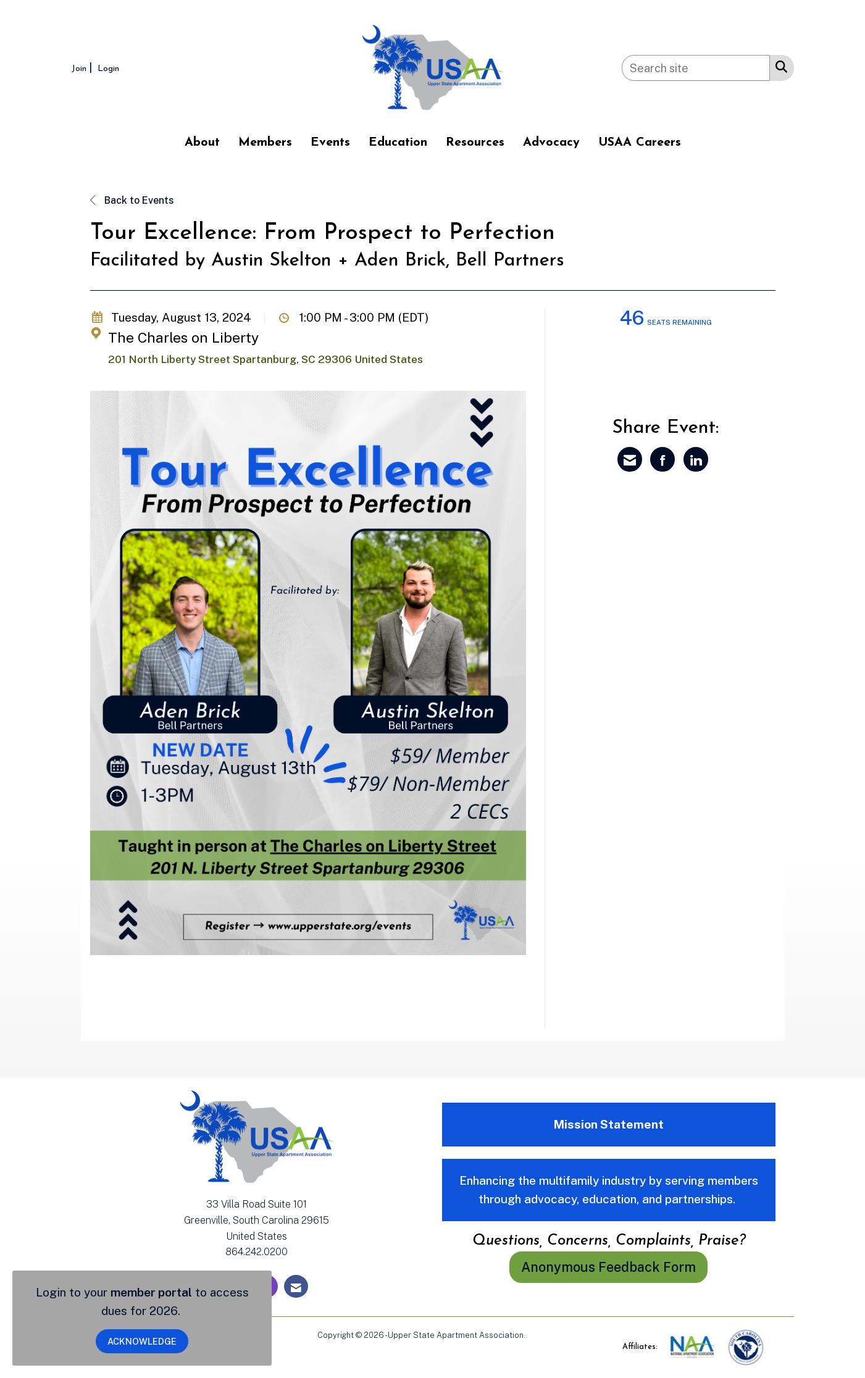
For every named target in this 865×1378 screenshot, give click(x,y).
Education (398, 142)
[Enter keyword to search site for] (696, 68)
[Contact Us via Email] (296, 1286)
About (202, 142)
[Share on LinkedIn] (695, 459)
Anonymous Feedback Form (608, 1267)
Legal (537, 1335)
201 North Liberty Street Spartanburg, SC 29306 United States (265, 359)
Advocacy (551, 142)
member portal (151, 1292)
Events (330, 142)
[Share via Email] (629, 459)
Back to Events (132, 200)
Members (265, 142)
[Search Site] (779, 66)
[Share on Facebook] (662, 459)
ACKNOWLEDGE (142, 1341)
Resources (475, 142)
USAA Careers (639, 142)
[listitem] (83, 67)
